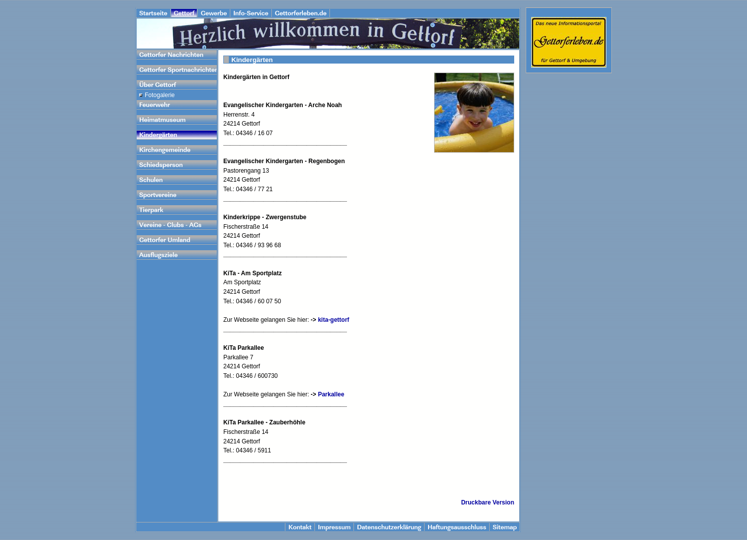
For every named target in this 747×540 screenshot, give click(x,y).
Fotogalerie (160, 95)
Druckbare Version (487, 502)
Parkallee (331, 394)
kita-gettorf (333, 319)
